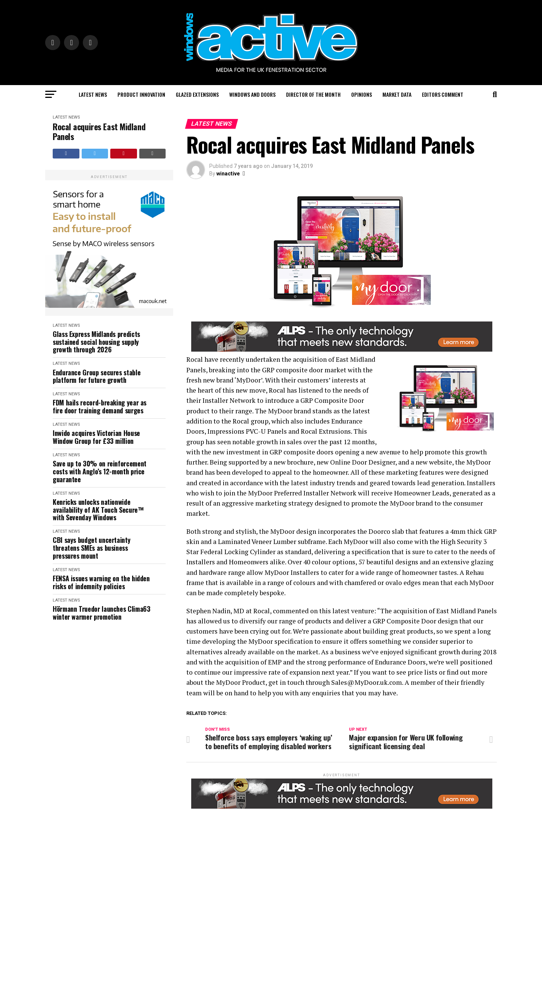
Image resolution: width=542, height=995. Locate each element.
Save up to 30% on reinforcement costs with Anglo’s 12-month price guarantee (99, 471)
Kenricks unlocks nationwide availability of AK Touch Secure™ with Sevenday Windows (98, 509)
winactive (228, 174)
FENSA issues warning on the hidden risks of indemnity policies (101, 582)
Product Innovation (141, 94)
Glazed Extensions (197, 94)
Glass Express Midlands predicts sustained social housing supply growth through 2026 (96, 342)
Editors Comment (442, 94)
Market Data (396, 94)
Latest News (93, 94)
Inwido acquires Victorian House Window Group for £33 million (96, 437)
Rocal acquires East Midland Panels (99, 131)
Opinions (361, 94)
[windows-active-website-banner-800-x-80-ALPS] (341, 349)
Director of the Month (313, 94)
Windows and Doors (252, 94)
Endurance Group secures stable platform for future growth (96, 376)
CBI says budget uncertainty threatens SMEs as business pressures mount (91, 547)
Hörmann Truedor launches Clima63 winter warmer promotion (101, 612)
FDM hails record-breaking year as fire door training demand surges (99, 406)
